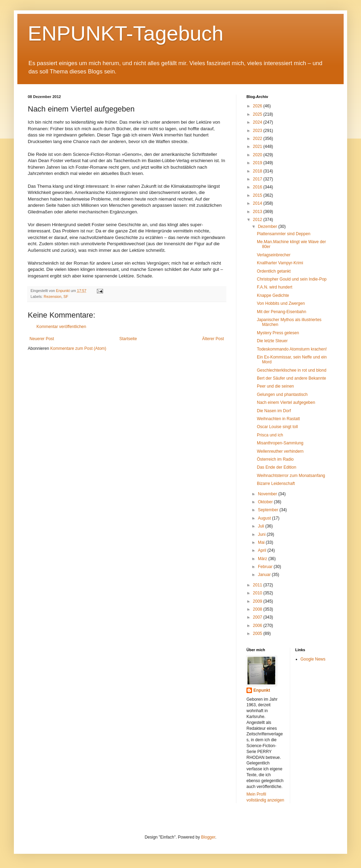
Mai (262, 542)
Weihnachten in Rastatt (278, 418)
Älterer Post (213, 338)
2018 (258, 171)
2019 (258, 162)
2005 (258, 633)
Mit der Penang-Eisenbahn (281, 311)
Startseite (128, 338)
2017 (258, 179)
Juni (262, 534)
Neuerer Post (42, 338)
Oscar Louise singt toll (277, 426)
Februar (266, 566)
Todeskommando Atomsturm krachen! (292, 349)
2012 (258, 219)
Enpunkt (261, 690)
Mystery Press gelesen (278, 332)
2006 (258, 625)
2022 (258, 138)
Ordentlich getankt (274, 271)
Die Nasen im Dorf (274, 410)
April (262, 550)
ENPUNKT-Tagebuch (126, 33)
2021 (258, 146)
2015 (258, 195)
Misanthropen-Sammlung (280, 443)
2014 (258, 203)
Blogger (208, 837)
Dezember (268, 226)
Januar (265, 574)
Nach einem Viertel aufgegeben (286, 402)
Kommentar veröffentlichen (61, 326)
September (268, 509)
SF (66, 296)
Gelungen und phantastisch (282, 394)
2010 (258, 593)
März (263, 558)
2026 (258, 106)
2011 (258, 585)
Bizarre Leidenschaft (276, 483)
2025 (258, 114)
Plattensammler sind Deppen (283, 233)
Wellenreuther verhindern (280, 451)
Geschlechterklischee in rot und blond (291, 370)
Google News (313, 659)
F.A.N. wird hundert (274, 287)
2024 (258, 122)
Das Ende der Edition (276, 467)
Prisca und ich (270, 435)
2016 (258, 187)
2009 (258, 601)
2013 (258, 211)
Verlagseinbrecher (274, 255)
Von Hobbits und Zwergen (281, 303)
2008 (258, 609)
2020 (258, 154)
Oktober (266, 501)
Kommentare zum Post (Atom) (78, 348)
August (265, 518)
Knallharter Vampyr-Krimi (280, 262)
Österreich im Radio (275, 459)
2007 (258, 617)
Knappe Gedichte (273, 295)
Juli (261, 526)
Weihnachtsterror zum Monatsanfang (291, 475)
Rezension (52, 296)
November (268, 493)
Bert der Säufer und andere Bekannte (291, 378)
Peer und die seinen (275, 386)
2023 (258, 130)
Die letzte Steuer (272, 340)
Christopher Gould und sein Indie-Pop (292, 279)
